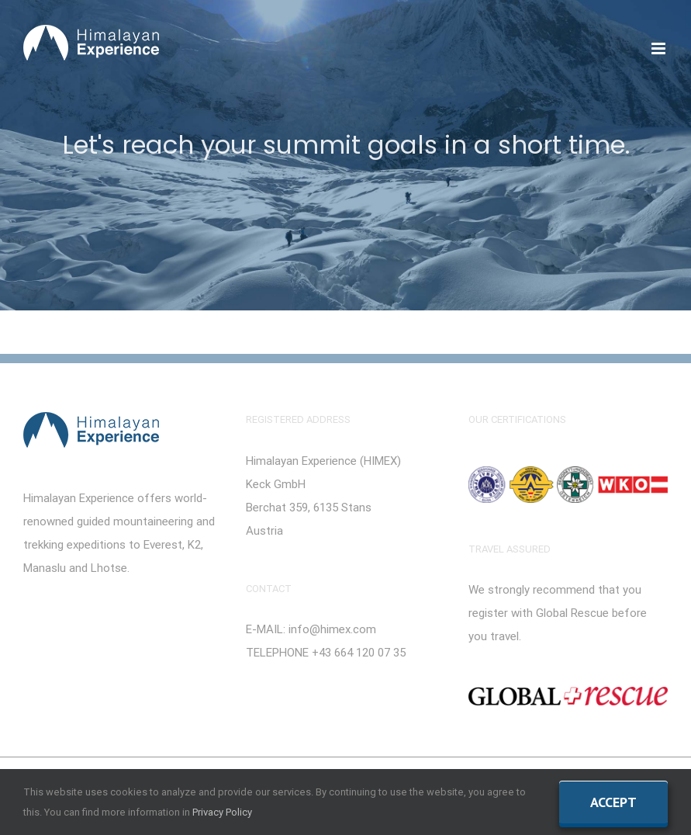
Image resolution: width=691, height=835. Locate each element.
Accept (613, 802)
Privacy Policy (222, 812)
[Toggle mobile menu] (659, 48)
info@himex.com (332, 629)
